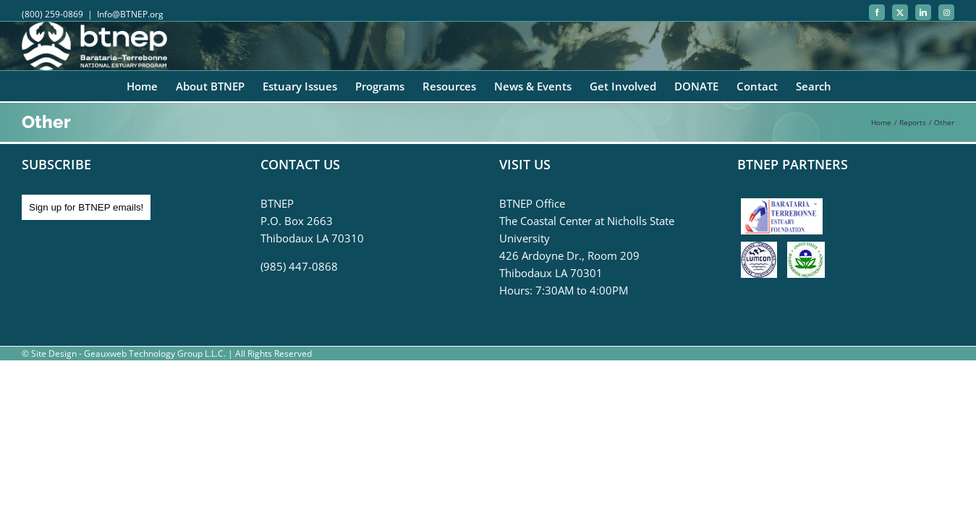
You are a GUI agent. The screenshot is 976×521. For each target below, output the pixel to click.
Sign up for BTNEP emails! (86, 207)
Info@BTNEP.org (130, 14)
